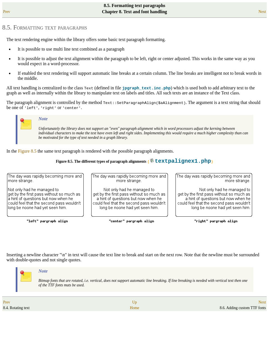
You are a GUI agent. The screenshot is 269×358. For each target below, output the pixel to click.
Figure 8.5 (27, 151)
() (180, 162)
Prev (6, 12)
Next (262, 12)
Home (134, 309)
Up (134, 303)
